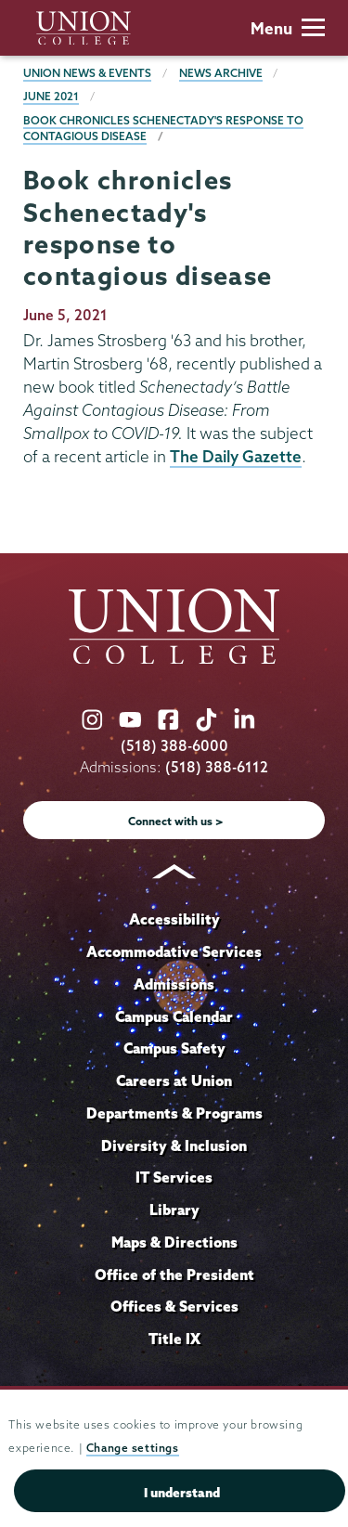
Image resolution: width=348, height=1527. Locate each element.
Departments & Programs (174, 1113)
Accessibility (174, 919)
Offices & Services (174, 1306)
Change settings (132, 1448)
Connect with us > (176, 821)
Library (174, 1209)
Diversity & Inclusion (174, 1145)
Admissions (174, 984)
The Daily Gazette (236, 456)
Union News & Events (87, 73)
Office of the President (174, 1274)
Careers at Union (174, 1080)
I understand (182, 1492)
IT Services (174, 1177)
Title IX (174, 1338)
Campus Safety (174, 1048)
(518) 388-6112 (216, 767)
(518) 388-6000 (174, 746)
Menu (288, 28)
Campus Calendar (174, 1016)
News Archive (221, 73)
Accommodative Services (174, 951)
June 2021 (51, 96)
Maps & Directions (174, 1242)
